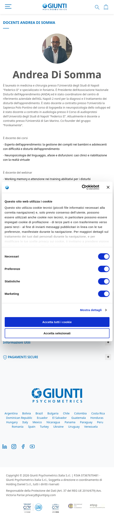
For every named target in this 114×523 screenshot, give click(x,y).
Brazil (39, 413)
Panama (70, 422)
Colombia (80, 413)
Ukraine (58, 426)
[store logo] (54, 7)
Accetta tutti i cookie (57, 322)
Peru (100, 422)
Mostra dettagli (91, 310)
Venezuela (91, 426)
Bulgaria (52, 413)
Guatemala (78, 418)
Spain (31, 426)
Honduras (96, 418)
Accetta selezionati (57, 333)
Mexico (37, 422)
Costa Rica (98, 413)
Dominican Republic (19, 418)
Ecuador (42, 418)
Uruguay (74, 426)
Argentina (11, 413)
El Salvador (59, 418)
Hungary (12, 422)
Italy (25, 422)
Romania (17, 426)
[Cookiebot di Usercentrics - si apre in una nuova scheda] (81, 187)
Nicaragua (53, 422)
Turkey (44, 426)
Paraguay (86, 422)
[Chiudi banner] (108, 187)
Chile (66, 413)
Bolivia (26, 413)
